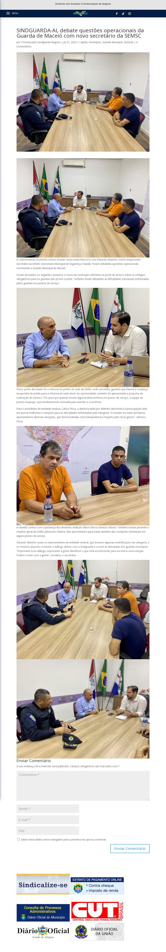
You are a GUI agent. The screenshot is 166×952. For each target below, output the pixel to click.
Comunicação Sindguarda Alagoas (40, 42)
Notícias (128, 42)
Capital (83, 42)
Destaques (95, 42)
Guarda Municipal (112, 42)
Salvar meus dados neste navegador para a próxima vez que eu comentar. (63, 839)
